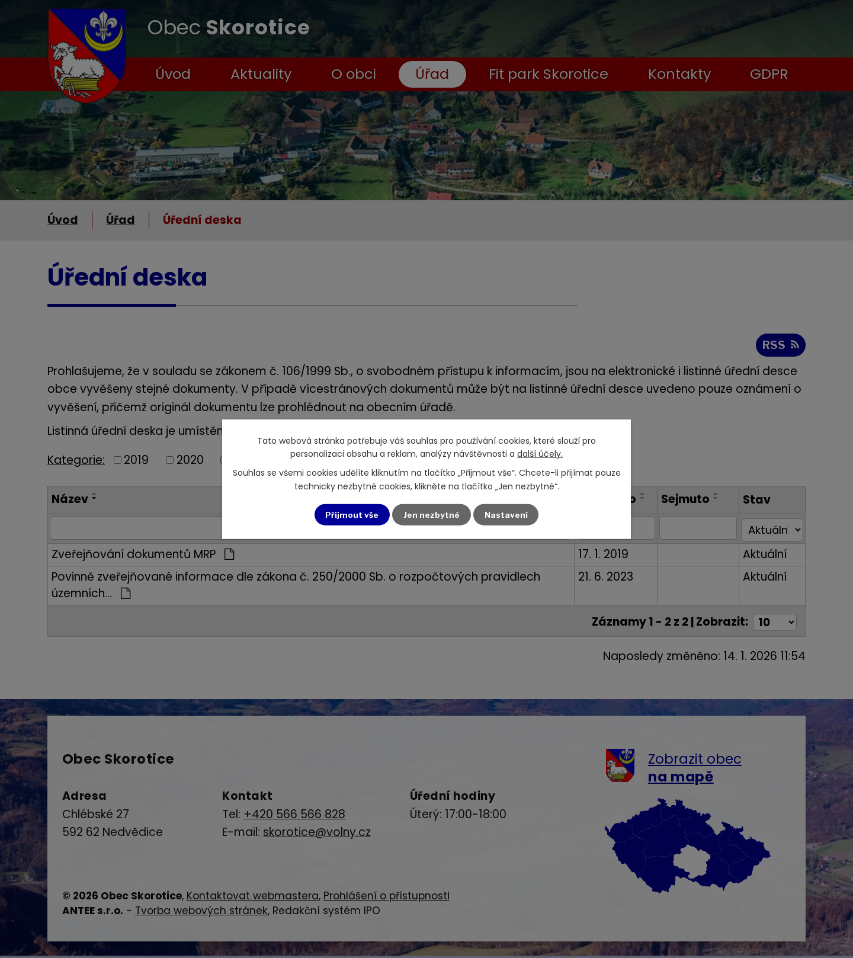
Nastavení (506, 515)
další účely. (540, 453)
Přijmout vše (352, 515)
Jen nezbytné (431, 515)
